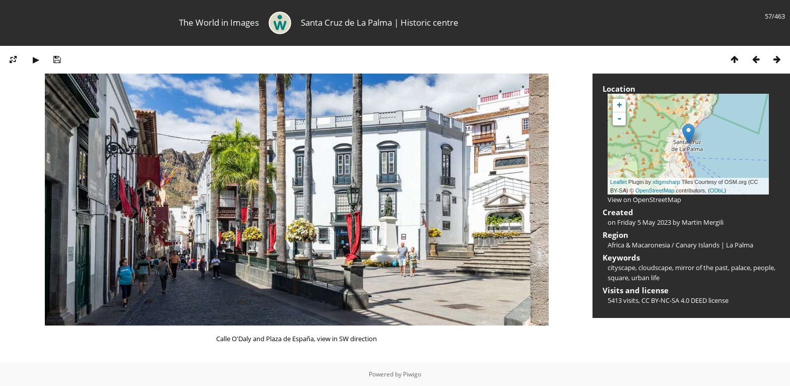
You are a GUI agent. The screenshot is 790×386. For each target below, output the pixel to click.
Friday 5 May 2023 (644, 222)
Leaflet (618, 182)
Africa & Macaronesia (639, 244)
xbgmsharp (666, 182)
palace (740, 267)
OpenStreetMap (655, 190)
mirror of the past (701, 267)
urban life (645, 277)
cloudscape (655, 267)
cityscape (621, 267)
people (763, 267)
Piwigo (412, 374)
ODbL (717, 190)
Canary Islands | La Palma (714, 244)
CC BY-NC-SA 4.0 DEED (674, 300)
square (618, 277)
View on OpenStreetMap (644, 199)
